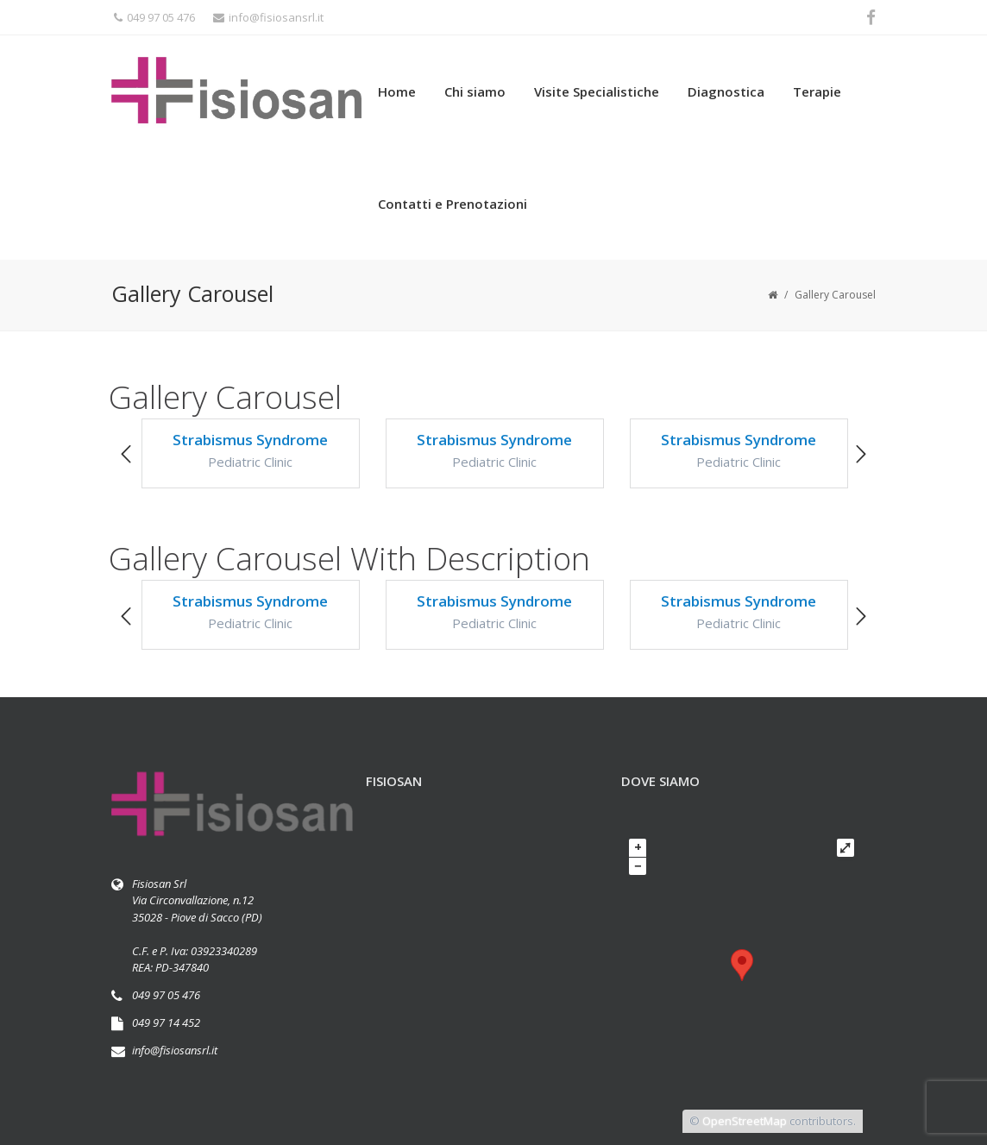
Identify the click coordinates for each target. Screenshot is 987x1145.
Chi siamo (475, 91)
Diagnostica (726, 91)
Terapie (817, 91)
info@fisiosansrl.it (268, 17)
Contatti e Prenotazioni (452, 203)
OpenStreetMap (744, 1121)
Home (397, 91)
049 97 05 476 (154, 17)
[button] (126, 454)
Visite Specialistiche (596, 91)
